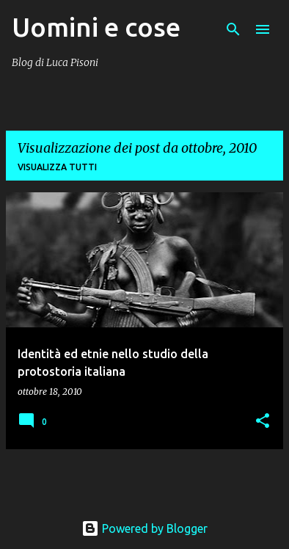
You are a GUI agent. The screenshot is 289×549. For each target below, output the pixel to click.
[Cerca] (233, 29)
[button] (262, 422)
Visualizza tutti (57, 167)
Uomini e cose (96, 27)
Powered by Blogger (144, 528)
